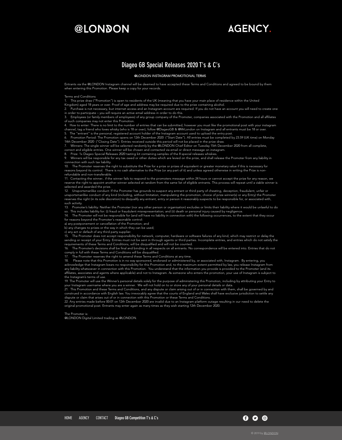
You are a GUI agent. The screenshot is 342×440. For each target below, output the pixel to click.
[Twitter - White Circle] (255, 418)
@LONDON (271, 433)
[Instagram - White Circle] (264, 418)
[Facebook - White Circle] (245, 418)
